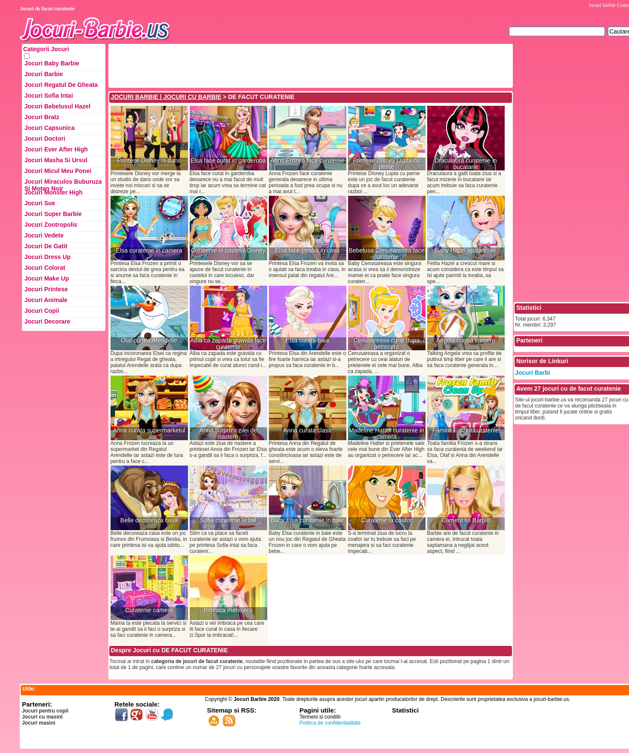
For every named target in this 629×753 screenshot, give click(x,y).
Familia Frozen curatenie (465, 430)
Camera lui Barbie (465, 520)
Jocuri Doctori (45, 138)
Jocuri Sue (40, 203)
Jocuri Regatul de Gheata (61, 84)
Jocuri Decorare (48, 321)
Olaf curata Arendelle (149, 340)
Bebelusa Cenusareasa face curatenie (387, 253)
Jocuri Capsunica (50, 127)
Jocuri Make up (47, 278)
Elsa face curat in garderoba (228, 160)
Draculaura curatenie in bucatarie (466, 163)
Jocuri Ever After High (56, 149)
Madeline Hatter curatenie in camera (386, 433)
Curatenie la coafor (386, 520)
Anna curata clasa (307, 430)
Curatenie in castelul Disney (228, 250)
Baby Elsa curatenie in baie (307, 520)
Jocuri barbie (602, 5)
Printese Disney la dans (149, 160)
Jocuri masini (38, 723)
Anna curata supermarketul (149, 430)
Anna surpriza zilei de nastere (228, 433)
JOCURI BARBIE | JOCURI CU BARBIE (166, 96)
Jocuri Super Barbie (53, 213)
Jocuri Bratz (42, 117)
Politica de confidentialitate (330, 723)
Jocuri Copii (42, 310)
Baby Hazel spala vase (465, 250)
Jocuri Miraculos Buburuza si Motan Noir (63, 183)
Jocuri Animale (46, 299)
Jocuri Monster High (54, 192)
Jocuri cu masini (42, 717)
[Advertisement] (266, 65)
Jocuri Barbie (44, 74)
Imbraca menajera (228, 610)
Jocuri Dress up (48, 256)
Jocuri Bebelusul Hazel (57, 106)
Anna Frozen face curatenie (308, 160)
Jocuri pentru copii (45, 711)
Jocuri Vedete (44, 235)
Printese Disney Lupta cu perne (386, 163)
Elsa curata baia (307, 340)
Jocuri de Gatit (46, 246)
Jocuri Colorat (45, 267)
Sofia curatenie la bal (228, 520)
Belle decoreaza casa (149, 520)
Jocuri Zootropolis (51, 224)
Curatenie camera (149, 610)
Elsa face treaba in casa (307, 250)
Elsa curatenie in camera (149, 250)
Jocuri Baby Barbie (52, 63)
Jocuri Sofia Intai (49, 95)
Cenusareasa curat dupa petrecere (386, 343)
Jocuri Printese (46, 289)
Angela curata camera (465, 340)
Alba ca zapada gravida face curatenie (228, 343)
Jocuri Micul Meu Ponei (58, 170)
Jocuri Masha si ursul (56, 160)
